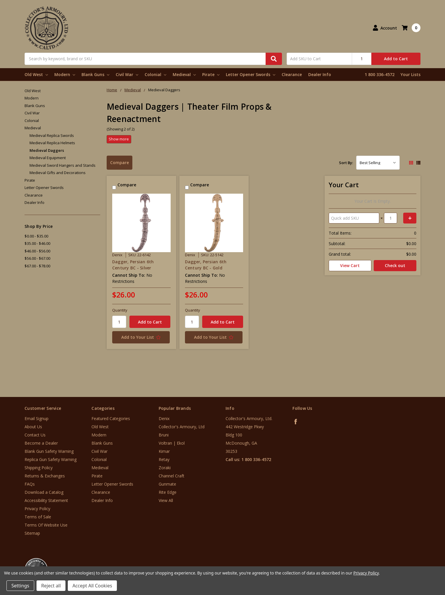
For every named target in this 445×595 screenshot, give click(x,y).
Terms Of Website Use (46, 525)
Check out (395, 265)
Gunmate (167, 484)
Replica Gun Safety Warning (51, 459)
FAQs (30, 484)
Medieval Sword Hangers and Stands (63, 165)
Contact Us (35, 435)
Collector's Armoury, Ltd (182, 426)
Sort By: (346, 162)
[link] (420, 559)
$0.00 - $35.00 (36, 236)
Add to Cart (396, 58)
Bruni (164, 435)
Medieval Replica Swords (52, 135)
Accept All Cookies (92, 585)
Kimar (164, 451)
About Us (33, 426)
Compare (119, 162)
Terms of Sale (38, 517)
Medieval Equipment (48, 157)
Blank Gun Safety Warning (49, 451)
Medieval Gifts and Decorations (58, 172)
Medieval (184, 74)
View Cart (350, 265)
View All (166, 500)
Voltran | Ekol (172, 443)
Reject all (51, 585)
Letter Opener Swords (250, 74)
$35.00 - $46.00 (37, 243)
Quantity (119, 310)
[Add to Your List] (141, 337)
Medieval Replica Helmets (52, 142)
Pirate (210, 74)
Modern (64, 74)
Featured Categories (110, 418)
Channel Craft (171, 476)
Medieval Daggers (47, 150)
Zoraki (165, 467)
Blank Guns (95, 74)
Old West (36, 74)
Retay (164, 459)
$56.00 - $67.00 (37, 258)
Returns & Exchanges (45, 476)
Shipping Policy (39, 467)
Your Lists (410, 74)
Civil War (127, 74)
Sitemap (32, 533)
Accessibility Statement (46, 500)
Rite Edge (167, 492)
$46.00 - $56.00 (37, 251)
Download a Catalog (44, 492)
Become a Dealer (41, 443)
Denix (164, 418)
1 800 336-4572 (379, 74)
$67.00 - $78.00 (37, 266)
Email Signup (37, 418)
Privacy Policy (37, 508)
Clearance (292, 74)
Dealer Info (319, 74)
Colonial (155, 74)
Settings (20, 585)
